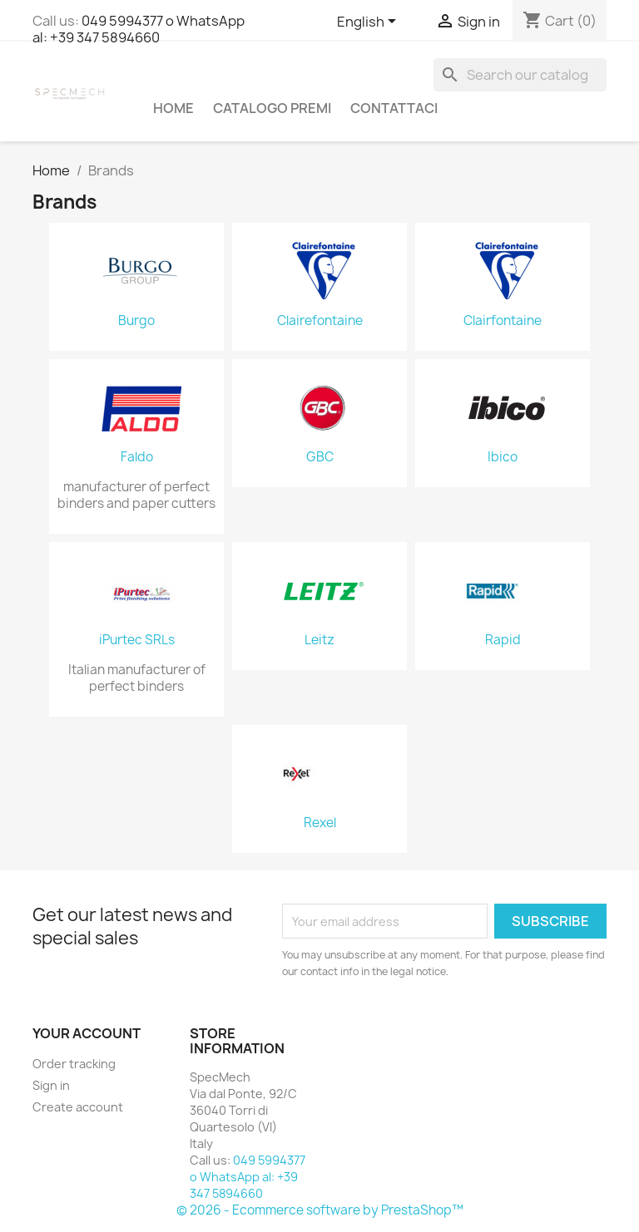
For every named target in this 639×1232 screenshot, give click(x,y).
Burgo (136, 321)
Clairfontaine (502, 321)
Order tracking (74, 1064)
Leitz (319, 640)
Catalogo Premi (272, 108)
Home (173, 108)
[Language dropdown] (369, 22)
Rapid (503, 640)
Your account (86, 1033)
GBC (320, 457)
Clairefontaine (320, 321)
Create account (77, 1107)
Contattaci (394, 108)
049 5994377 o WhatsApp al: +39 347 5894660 (138, 29)
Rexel (320, 823)
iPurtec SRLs (137, 640)
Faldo (137, 457)
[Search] (520, 74)
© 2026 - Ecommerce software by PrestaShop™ (319, 1210)
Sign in (51, 1085)
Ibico (503, 457)
